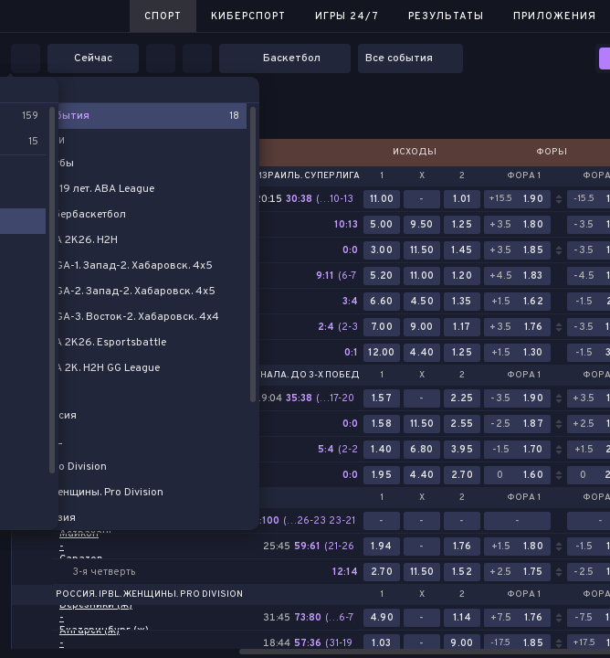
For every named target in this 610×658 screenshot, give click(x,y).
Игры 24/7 (347, 16)
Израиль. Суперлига (308, 176)
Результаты (446, 16)
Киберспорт (248, 16)
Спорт (163, 16)
